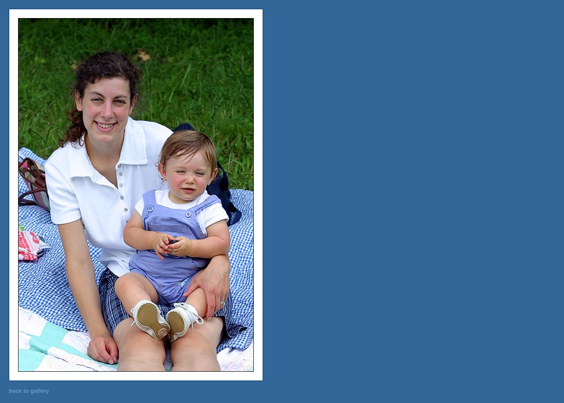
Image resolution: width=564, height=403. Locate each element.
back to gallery (29, 391)
